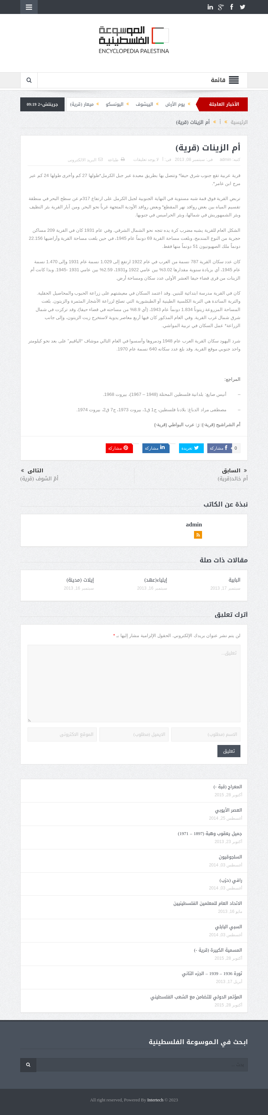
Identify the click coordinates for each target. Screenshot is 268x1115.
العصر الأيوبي (228, 810)
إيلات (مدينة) (80, 580)
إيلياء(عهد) (155, 580)
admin (225, 159)
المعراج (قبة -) (228, 786)
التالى (32, 470)
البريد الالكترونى (85, 159)
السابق (234, 471)
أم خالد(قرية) (233, 478)
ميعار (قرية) (82, 104)
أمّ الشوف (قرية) (39, 478)
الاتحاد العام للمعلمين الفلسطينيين (207, 903)
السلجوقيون (230, 856)
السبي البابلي (228, 926)
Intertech (155, 1100)
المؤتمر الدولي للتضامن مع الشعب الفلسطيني (196, 996)
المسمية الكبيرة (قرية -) (218, 950)
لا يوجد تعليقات (146, 159)
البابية (234, 580)
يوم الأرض (175, 104)
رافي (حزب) (230, 880)
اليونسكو (115, 104)
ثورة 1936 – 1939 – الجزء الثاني (212, 973)
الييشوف (144, 104)
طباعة (116, 159)
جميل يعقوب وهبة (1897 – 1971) (210, 833)
